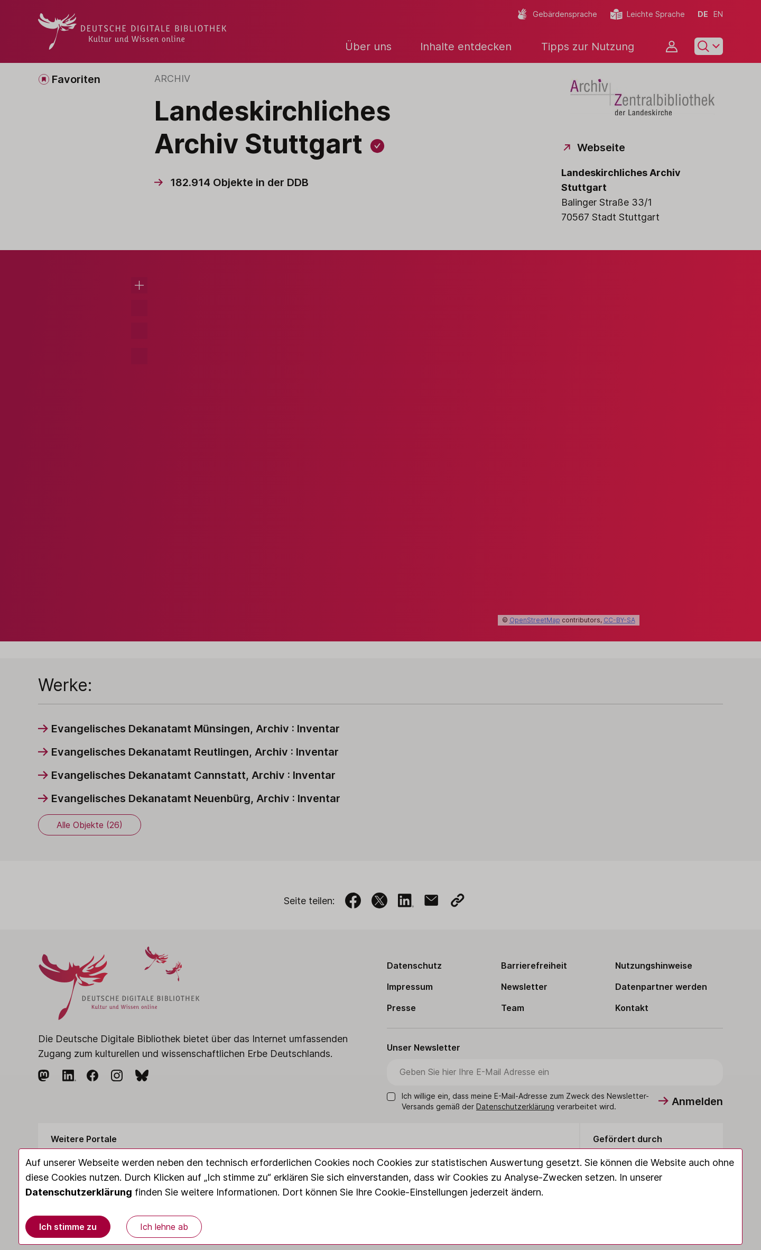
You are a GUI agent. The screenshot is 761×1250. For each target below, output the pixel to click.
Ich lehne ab (164, 1226)
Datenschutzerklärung (78, 1192)
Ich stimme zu (68, 1226)
